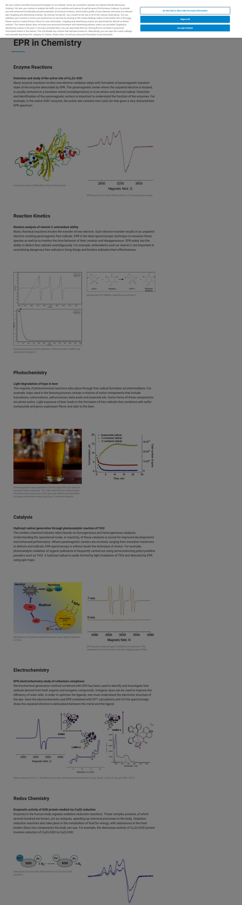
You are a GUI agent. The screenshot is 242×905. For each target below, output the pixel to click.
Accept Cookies (185, 28)
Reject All (185, 19)
